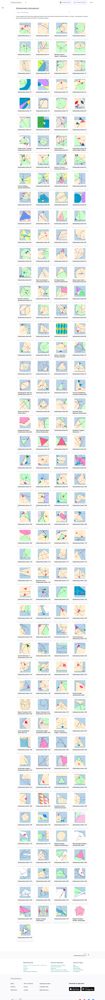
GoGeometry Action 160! (80, 768)
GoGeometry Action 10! (43, 73)
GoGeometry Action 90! (43, 449)
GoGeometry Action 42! (43, 223)
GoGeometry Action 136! (80, 656)
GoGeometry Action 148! (80, 712)
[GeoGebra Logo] (16, 2)
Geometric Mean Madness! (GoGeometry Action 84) (79, 413)
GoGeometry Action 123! (61, 599)
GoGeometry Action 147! (61, 712)
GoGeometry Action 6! (42, 54)
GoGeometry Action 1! (24, 36)
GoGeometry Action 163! (61, 787)
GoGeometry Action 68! (79, 336)
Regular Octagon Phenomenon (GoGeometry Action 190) (42, 921)
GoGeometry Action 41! (24, 223)
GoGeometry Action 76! (79, 374)
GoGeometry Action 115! (61, 562)
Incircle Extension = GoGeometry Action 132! (80, 637)
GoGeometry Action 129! (25, 637)
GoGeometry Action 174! (43, 843)
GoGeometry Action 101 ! (25, 506)
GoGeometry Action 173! (25, 843)
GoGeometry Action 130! (43, 637)
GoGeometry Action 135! (61, 656)
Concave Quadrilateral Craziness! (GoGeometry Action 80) (80, 394)
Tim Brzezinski (24, 12)
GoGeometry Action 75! (61, 374)
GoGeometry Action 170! (43, 825)
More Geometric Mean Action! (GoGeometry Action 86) (42, 432)
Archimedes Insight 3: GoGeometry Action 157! (25, 769)
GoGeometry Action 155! (61, 750)
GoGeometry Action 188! (80, 900)
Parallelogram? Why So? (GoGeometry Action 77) (25, 393)
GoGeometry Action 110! (43, 543)
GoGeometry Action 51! (61, 261)
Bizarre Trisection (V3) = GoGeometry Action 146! (43, 713)
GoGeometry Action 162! (43, 787)
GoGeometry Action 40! (79, 205)
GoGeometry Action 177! (25, 862)
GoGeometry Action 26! (43, 148)
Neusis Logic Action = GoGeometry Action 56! (79, 280)
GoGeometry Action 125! (25, 618)
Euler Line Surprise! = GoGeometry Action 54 (42, 280)
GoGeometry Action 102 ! (43, 506)
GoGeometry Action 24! (79, 130)
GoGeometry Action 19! (61, 111)
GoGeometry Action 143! (61, 693)
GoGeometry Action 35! (61, 186)
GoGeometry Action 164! (80, 787)
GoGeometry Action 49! (24, 261)
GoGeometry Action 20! (79, 111)
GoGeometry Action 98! (43, 486)
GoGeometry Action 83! (61, 411)
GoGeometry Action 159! (61, 768)
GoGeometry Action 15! (61, 92)
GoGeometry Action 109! (25, 543)
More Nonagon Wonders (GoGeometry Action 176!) (80, 845)
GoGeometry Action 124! (80, 599)
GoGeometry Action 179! (61, 862)
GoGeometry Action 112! (80, 543)
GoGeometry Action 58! (43, 299)
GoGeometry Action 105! (25, 524)
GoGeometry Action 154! (43, 750)
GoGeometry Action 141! (25, 693)
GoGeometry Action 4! (79, 36)
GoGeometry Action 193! (25, 937)
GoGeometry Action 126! (43, 618)
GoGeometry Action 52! (79, 261)
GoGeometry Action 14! (43, 92)
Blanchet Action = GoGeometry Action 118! (43, 581)
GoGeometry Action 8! (79, 54)
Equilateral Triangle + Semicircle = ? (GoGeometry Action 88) (80, 432)
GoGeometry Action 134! (43, 656)
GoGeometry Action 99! (61, 486)
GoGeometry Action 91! (61, 449)
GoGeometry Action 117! (25, 580)
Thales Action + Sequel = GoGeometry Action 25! (25, 149)
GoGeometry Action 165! (25, 806)
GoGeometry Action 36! (79, 186)
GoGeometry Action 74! (43, 374)
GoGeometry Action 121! (25, 599)
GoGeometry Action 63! (61, 317)
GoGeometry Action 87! (61, 430)
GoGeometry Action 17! (24, 111)
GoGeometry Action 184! (80, 881)
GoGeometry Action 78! (43, 393)
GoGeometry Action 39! (61, 205)
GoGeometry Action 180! (80, 862)
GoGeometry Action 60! (79, 299)
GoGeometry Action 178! (43, 862)
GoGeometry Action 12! (79, 73)
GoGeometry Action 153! (25, 750)
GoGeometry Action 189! (25, 919)
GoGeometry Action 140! (80, 674)
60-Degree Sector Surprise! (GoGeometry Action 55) (61, 281)
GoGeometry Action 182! (43, 881)
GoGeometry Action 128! (80, 618)
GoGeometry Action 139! (61, 674)
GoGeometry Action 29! (24, 167)
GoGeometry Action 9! (24, 73)
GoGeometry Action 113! (25, 562)
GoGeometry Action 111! (61, 543)
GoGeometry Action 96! (79, 468)
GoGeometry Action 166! (43, 806)
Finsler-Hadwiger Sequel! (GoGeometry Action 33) (24, 187)
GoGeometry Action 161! (25, 787)
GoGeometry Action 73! (24, 374)
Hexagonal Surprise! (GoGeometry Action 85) (25, 431)
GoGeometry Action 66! (43, 336)
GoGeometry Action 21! (24, 130)
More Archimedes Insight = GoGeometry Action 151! (60, 732)
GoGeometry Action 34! (43, 186)
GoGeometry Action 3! (60, 36)
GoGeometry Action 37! (24, 205)
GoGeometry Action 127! (61, 618)
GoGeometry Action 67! (61, 336)
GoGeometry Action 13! (24, 92)
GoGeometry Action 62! (43, 317)
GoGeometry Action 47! (61, 242)
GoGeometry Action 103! (61, 505)
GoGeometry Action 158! (43, 768)
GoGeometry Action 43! (61, 223)
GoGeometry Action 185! (25, 900)
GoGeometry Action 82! (43, 411)
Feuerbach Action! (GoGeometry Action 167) (60, 807)
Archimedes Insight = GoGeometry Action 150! (43, 731)
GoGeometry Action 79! (61, 393)
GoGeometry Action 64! (79, 317)
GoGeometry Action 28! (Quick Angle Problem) (79, 149)
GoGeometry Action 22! (43, 130)
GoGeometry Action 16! (79, 92)
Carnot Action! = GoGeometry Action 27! (61, 149)
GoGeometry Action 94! (43, 468)
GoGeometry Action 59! (61, 299)
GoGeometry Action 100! (80, 486)
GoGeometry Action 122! (43, 599)
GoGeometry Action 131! (61, 637)
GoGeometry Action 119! (61, 580)
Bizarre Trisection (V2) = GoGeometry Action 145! (25, 713)
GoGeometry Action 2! (42, 36)
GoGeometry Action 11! (61, 73)
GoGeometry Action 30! (43, 167)
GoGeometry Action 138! (43, 674)
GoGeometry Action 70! (43, 355)
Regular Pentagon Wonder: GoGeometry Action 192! (79, 920)
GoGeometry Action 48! (79, 242)
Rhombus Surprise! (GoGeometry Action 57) (25, 299)
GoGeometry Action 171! (61, 825)
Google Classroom (65, 2)
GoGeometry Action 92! (79, 449)
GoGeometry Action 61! (24, 317)
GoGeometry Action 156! (80, 750)
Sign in (91, 2)
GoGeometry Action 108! (80, 524)
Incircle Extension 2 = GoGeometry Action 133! (25, 656)
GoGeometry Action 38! (43, 205)
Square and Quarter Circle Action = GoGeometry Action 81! (24, 413)
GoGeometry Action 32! (79, 167)
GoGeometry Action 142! (43, 693)
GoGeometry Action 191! (61, 919)
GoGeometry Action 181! (25, 881)
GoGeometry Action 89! (24, 449)
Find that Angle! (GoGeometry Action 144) (78, 695)
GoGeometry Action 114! (43, 562)
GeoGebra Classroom (80, 2)
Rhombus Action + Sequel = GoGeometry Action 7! (60, 56)
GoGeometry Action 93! (24, 468)
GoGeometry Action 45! (24, 242)
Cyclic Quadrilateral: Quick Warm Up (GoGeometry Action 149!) (24, 733)
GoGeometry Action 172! (80, 825)
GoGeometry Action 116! (80, 562)
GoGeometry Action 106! (43, 524)
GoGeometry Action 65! (24, 336)
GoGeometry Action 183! (61, 881)
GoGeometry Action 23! (61, 130)
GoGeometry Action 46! (43, 242)
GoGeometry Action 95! (61, 468)
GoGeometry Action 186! (43, 900)
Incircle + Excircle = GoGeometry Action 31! (61, 168)
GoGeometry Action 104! (80, 505)
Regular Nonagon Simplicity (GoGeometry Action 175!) (61, 845)
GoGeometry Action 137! (25, 674)
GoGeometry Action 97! (24, 486)
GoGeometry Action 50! (43, 261)
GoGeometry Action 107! (61, 524)
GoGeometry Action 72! (79, 355)
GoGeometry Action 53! (24, 280)
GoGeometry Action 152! (80, 731)
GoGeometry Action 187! (61, 900)
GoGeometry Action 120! (80, 580)
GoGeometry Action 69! (24, 355)
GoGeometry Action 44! (79, 223)
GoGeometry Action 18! (43, 111)
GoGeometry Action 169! (25, 825)
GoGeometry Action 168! (80, 806)
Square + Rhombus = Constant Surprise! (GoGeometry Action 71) (61, 356)
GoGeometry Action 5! (24, 54)
